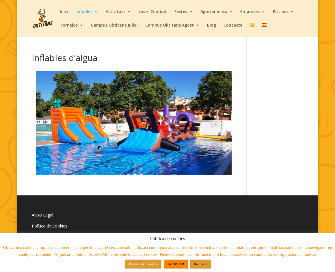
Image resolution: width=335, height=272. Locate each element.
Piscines (281, 12)
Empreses (250, 12)
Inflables (83, 12)
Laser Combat (153, 12)
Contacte (233, 25)
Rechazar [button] (201, 264)
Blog (211, 25)
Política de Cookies (49, 226)
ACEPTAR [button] (176, 264)
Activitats (115, 12)
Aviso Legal (42, 215)
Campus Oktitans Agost (169, 25)
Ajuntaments (213, 12)
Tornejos (69, 25)
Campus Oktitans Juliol (114, 25)
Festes (180, 12)
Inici (64, 12)
